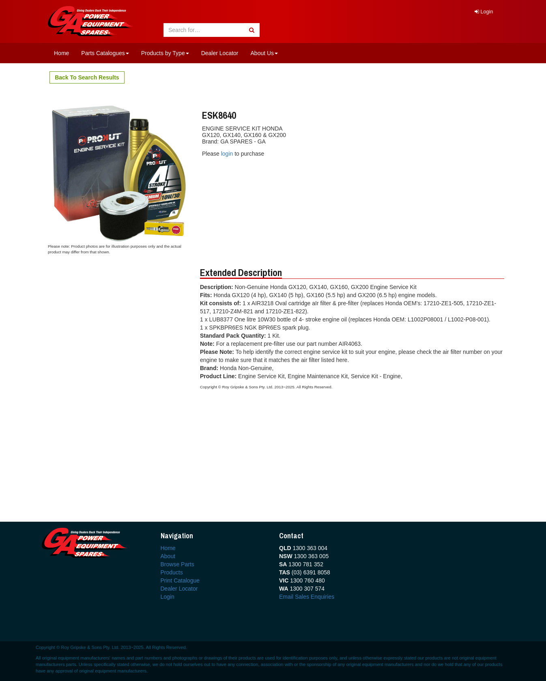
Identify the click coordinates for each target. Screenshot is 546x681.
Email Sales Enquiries (306, 596)
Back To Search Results (87, 77)
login (227, 153)
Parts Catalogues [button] (105, 53)
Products (172, 572)
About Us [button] (264, 53)
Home (61, 53)
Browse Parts (177, 564)
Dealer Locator (220, 53)
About (168, 556)
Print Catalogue (180, 580)
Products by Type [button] (165, 53)
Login (484, 12)
